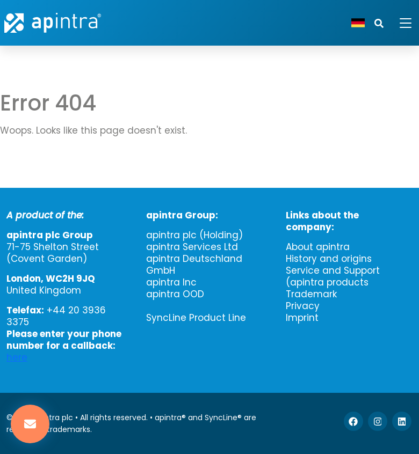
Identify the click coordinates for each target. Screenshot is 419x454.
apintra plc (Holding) (194, 235)
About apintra (318, 246)
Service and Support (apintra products (333, 276)
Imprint (302, 317)
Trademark (311, 294)
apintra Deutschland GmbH (194, 264)
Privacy (303, 305)
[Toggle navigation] (399, 23)
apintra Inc (171, 282)
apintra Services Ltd (192, 246)
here (16, 357)
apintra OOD (175, 294)
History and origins (329, 258)
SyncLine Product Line (196, 317)
